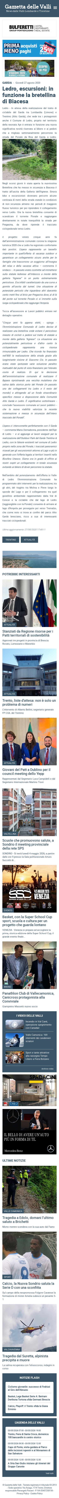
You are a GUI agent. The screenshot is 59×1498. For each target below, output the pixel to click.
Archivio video (47, 1068)
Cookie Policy (36, 1493)
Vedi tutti (49, 1473)
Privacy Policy (23, 1493)
